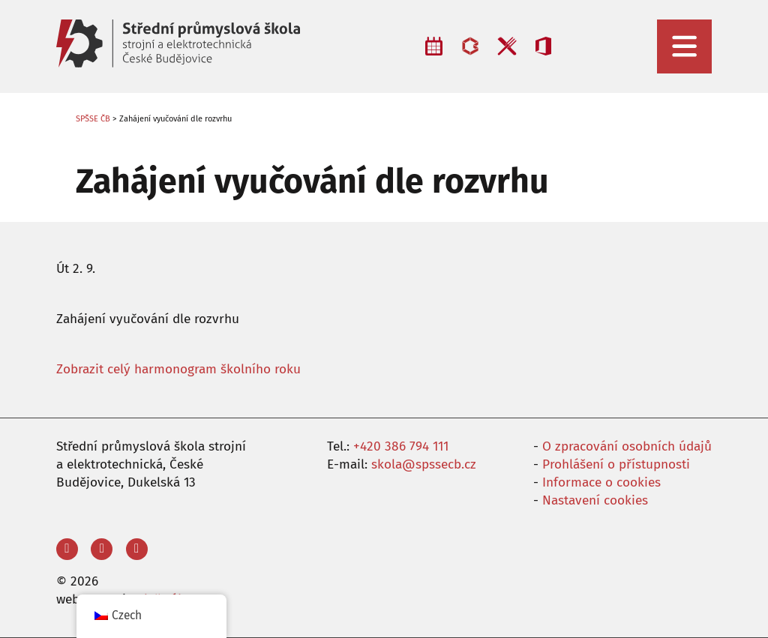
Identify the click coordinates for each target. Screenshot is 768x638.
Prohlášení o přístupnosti (616, 464)
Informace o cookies (601, 482)
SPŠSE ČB (93, 119)
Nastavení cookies (595, 500)
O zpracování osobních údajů (627, 446)
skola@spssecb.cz (423, 464)
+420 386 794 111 (400, 446)
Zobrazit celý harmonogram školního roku (178, 369)
